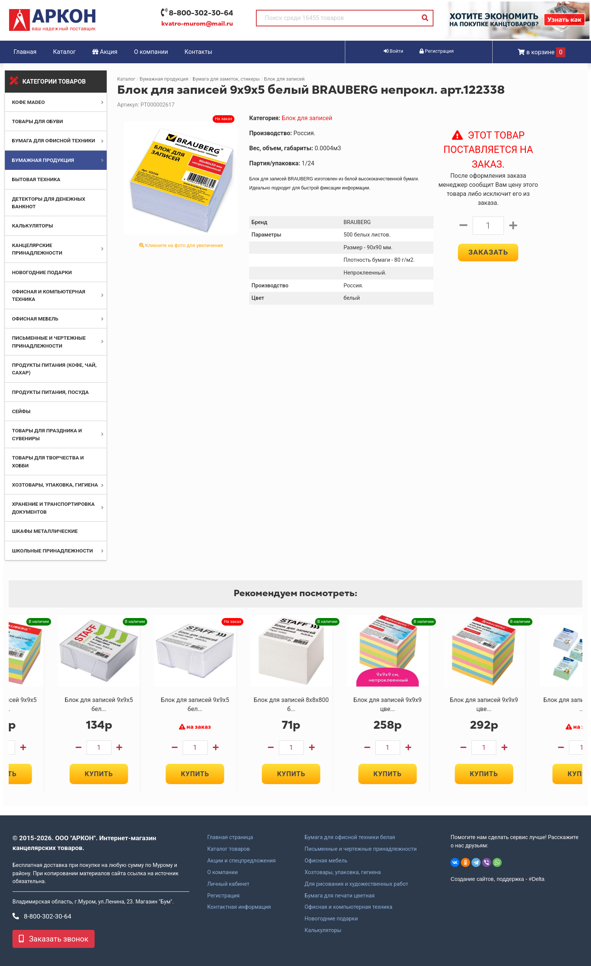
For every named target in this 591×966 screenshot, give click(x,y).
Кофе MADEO (28, 102)
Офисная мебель (35, 319)
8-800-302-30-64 (201, 13)
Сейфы (21, 411)
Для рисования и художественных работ (356, 884)
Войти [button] (393, 51)
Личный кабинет (228, 884)
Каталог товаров (228, 849)
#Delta (537, 879)
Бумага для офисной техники (53, 140)
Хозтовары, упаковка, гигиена (55, 485)
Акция (105, 51)
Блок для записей (284, 79)
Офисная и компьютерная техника (348, 907)
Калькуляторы (32, 226)
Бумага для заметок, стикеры (226, 79)
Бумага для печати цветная (340, 896)
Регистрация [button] (437, 51)
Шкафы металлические (45, 531)
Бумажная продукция (43, 160)
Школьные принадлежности (52, 551)
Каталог (64, 51)
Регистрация (223, 896)
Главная (25, 51)
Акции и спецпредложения (241, 861)
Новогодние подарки (42, 272)
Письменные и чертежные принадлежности (360, 849)
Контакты (198, 51)
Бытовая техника (36, 179)
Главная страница (230, 838)
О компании (151, 51)
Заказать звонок (53, 938)
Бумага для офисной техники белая (350, 838)
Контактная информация (239, 907)
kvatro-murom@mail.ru (197, 24)
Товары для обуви (37, 121)
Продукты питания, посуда (50, 392)
